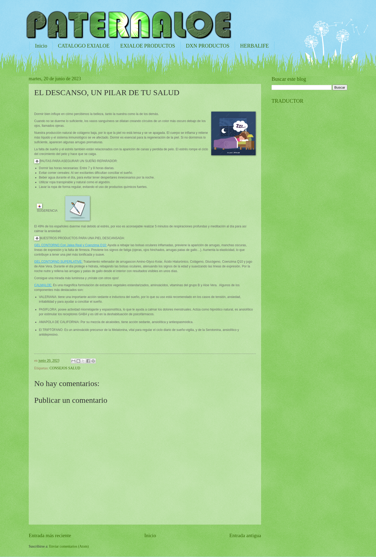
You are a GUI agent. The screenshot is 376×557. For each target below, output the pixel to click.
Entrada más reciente (50, 535)
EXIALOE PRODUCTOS (147, 46)
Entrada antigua (245, 535)
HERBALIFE (254, 46)
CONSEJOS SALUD (65, 368)
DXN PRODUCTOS (208, 46)
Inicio (41, 46)
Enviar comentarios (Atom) (69, 546)
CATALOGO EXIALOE (84, 46)
